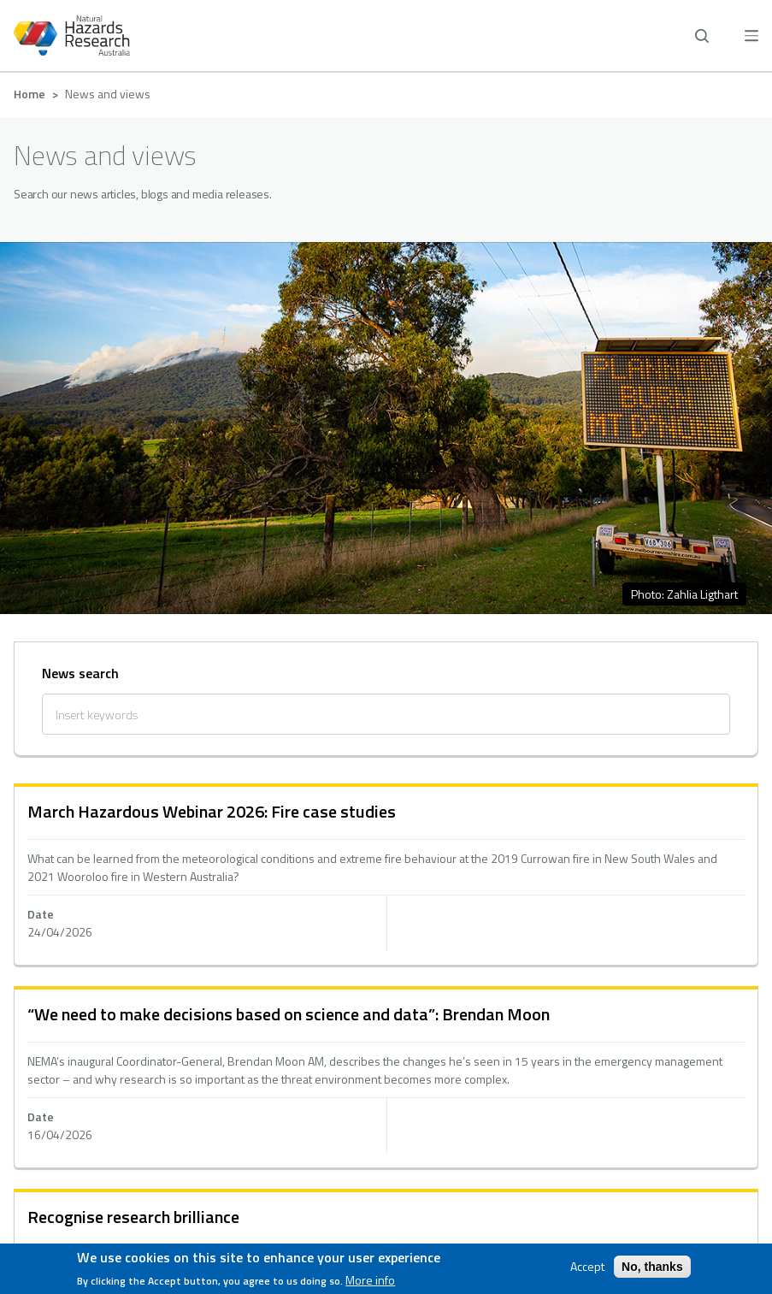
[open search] (702, 36)
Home (29, 94)
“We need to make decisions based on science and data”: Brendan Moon (288, 1014)
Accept (587, 1266)
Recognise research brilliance (133, 1216)
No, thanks (652, 1266)
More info (370, 1280)
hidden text (386, 876)
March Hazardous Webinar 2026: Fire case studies (211, 811)
